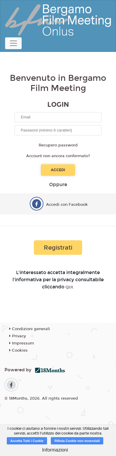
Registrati (58, 247)
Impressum (21, 343)
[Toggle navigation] (13, 43)
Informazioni (55, 449)
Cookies (18, 350)
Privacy (17, 336)
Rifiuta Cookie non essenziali (77, 441)
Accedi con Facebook (67, 204)
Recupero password (58, 145)
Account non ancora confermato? (58, 156)
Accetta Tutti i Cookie (27, 441)
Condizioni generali (29, 329)
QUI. (69, 287)
